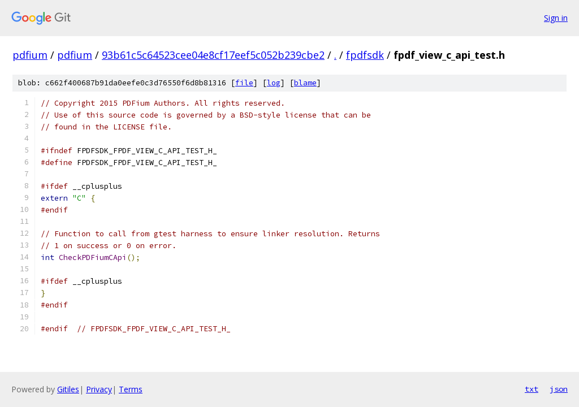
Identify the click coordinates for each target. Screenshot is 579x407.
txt (531, 389)
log (273, 83)
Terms (130, 389)
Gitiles (68, 389)
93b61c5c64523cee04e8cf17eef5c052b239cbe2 (213, 55)
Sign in (556, 17)
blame (305, 83)
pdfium (29, 55)
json (559, 389)
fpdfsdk (365, 55)
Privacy (99, 389)
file (244, 83)
